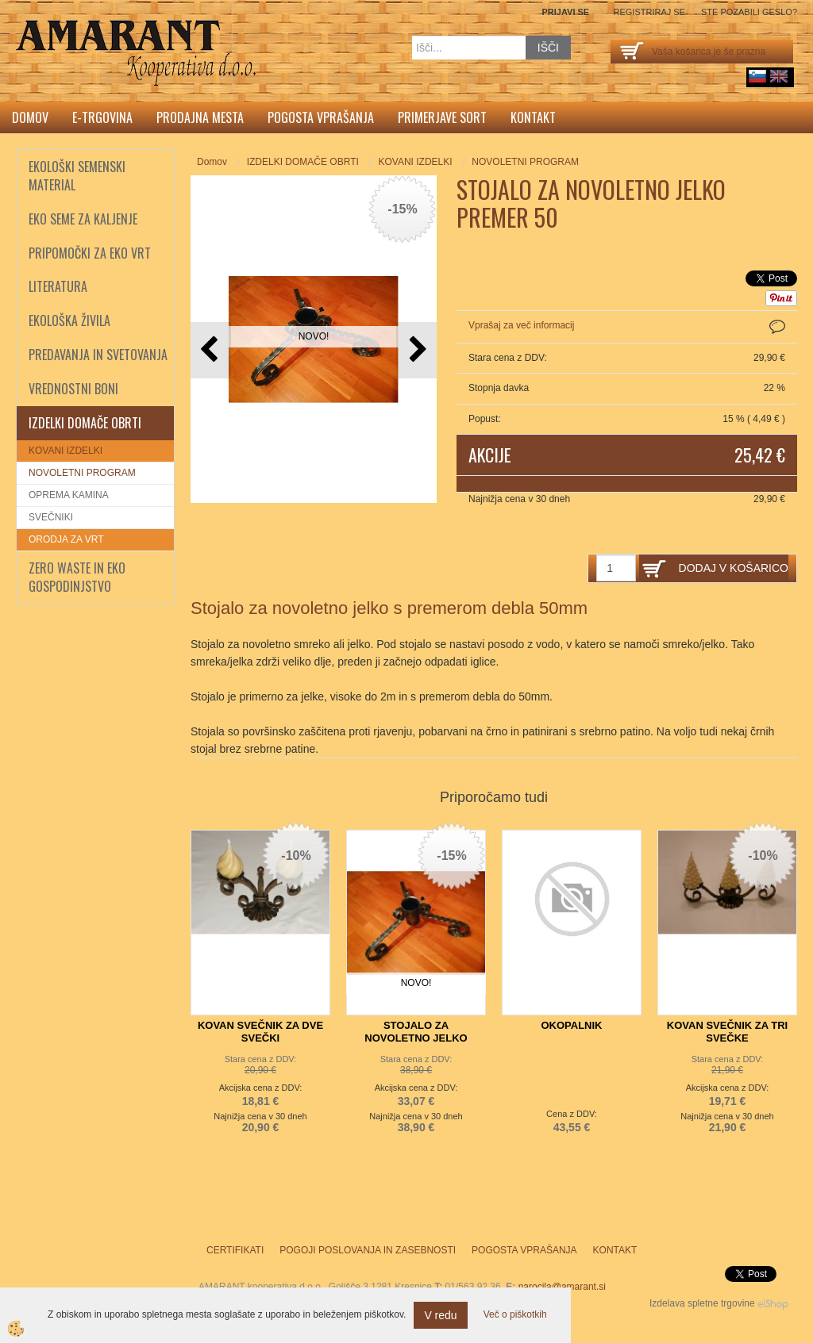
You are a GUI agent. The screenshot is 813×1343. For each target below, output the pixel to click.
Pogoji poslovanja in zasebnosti (367, 1250)
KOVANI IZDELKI (65, 450)
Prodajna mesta (200, 117)
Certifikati (235, 1250)
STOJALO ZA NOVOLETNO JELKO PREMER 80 (415, 1038)
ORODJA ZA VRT (66, 539)
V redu (440, 1315)
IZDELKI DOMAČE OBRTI (303, 161)
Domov (30, 117)
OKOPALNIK (571, 1025)
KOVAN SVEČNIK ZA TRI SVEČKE (727, 1031)
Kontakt (533, 117)
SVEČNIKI (51, 517)
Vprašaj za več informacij (521, 325)
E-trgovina (102, 117)
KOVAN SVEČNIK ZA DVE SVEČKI (260, 1031)
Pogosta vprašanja (321, 117)
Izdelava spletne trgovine (702, 1303)
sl (757, 76)
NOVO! (314, 336)
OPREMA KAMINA (69, 495)
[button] (416, 350)
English (779, 76)
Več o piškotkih (515, 1314)
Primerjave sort (442, 117)
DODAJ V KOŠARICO (733, 568)
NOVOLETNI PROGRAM (82, 472)
